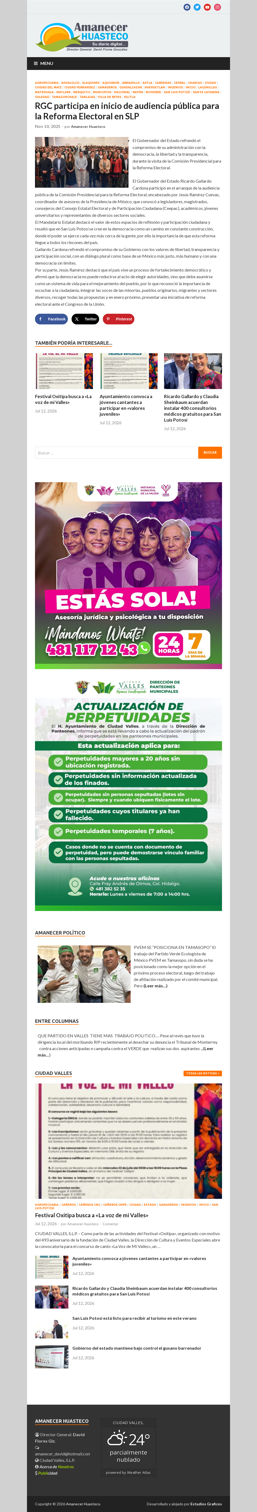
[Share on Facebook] (51, 319)
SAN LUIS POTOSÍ (177, 92)
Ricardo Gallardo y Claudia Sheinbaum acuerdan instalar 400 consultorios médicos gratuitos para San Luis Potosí (192, 408)
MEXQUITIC (81, 92)
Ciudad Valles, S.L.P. (55, 1460)
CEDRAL (179, 82)
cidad (47, 1472)
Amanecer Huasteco (88, 126)
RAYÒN (138, 92)
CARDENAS (163, 82)
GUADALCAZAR (130, 87)
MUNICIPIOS (102, 92)
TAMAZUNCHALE (64, 97)
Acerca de (57, 1466)
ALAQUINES (91, 82)
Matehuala (44, 92)
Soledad (42, 97)
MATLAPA (63, 92)
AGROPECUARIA (47, 82)
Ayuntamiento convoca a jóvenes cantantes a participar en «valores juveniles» (126, 405)
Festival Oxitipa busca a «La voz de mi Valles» (63, 399)
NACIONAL (122, 92)
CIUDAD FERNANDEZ (79, 87)
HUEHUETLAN (155, 87)
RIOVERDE (153, 92)
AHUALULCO (70, 82)
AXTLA (147, 82)
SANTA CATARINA (206, 92)
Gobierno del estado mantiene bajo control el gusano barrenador (136, 1347)
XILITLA (129, 97)
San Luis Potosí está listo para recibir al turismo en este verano (134, 1318)
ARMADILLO (131, 82)
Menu (46, 63)
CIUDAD (210, 82)
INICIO (191, 87)
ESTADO (150, 1204)
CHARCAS (195, 82)
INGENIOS (175, 87)
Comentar (110, 1224)
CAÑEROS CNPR (114, 1204)
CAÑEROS (68, 1204)
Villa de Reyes (109, 97)
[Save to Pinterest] (118, 319)
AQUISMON (110, 82)
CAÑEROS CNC (89, 1204)
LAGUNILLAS (207, 87)
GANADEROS (107, 87)
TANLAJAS (87, 97)
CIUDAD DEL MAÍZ (48, 87)
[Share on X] (85, 319)
